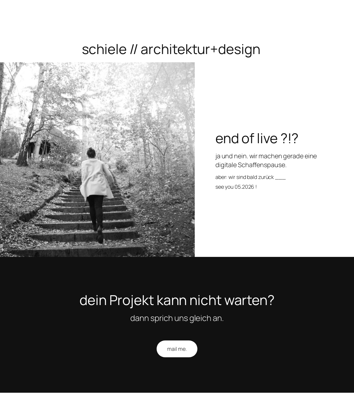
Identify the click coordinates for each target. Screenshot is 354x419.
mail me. (176, 348)
